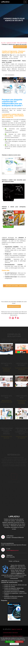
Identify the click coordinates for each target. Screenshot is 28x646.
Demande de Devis (20, 46)
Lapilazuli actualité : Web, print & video (16, 42)
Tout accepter (10, 641)
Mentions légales (17, 636)
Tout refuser (19, 641)
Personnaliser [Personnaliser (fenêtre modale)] (14, 644)
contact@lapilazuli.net (12, 550)
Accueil (3, 42)
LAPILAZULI (5, 2)
